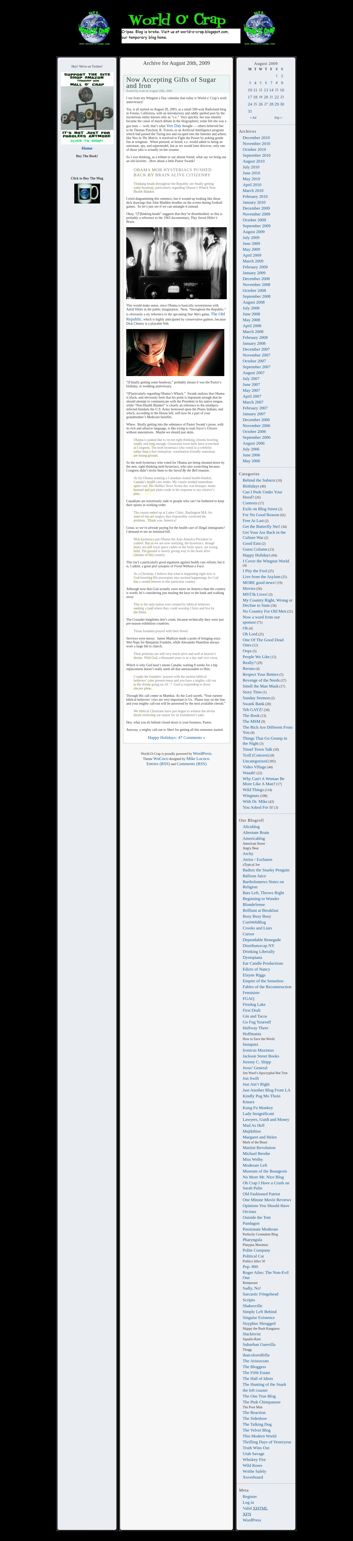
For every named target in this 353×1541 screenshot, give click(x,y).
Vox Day (173, 125)
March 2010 (253, 190)
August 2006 (254, 443)
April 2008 (252, 325)
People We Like (256, 656)
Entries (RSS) (158, 763)
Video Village (254, 766)
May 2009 (251, 249)
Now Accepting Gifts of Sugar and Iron (171, 82)
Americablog (254, 838)
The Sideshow (255, 1418)
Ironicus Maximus (258, 1050)
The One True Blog (259, 1396)
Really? (249, 662)
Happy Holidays (257, 555)
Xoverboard (253, 1477)
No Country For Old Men (264, 611)
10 (250, 89)
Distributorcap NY (259, 945)
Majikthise (252, 1131)
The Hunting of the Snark (264, 1384)
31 (250, 111)
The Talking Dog (257, 1424)
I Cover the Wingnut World (266, 560)
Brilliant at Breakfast (260, 910)
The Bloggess (254, 1366)
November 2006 (256, 425)
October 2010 (254, 149)
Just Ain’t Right (256, 1084)
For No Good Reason (261, 514)
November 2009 (256, 214)
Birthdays (251, 486)
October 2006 (254, 431)
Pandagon (251, 1223)
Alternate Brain (256, 832)
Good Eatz (252, 543)
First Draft (252, 1010)
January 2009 (254, 272)
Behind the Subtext (259, 480)
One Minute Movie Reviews (267, 1199)
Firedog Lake (254, 1004)
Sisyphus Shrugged (259, 1323)
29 (277, 104)
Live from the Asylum (261, 576)
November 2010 (256, 143)
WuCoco (160, 758)
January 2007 (254, 413)
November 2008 (256, 284)
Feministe (251, 992)
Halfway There (255, 1027)
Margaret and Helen (260, 1137)
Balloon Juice (254, 875)
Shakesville (252, 1305)
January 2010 (254, 202)
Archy (248, 853)
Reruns (249, 668)
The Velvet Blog (257, 1430)
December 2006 (256, 419)
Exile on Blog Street (260, 508)
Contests (250, 502)
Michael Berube (256, 1153)
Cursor (248, 933)
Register (250, 1496)
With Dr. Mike (255, 801)
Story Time (252, 691)
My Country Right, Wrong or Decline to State (267, 603)
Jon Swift (251, 1078)
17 (250, 97)
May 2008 (251, 319)
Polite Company (256, 1250)
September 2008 (257, 296)
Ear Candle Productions (263, 963)
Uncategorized (255, 761)
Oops (247, 650)
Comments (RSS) (191, 763)
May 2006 (251, 460)
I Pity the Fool (255, 570)
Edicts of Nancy (256, 969)
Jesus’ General (255, 1067)
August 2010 (254, 161)
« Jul (253, 117)
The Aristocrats (256, 1360)
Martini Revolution (259, 1147)
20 (266, 97)
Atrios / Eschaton (257, 859)
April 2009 (252, 255)
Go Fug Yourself (257, 1021)
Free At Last (253, 520)
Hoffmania (252, 1033)
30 (282, 104)
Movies (249, 588)
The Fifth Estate (256, 1372)
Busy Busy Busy (257, 916)
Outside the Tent (257, 1217)
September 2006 (257, 437)
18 (255, 97)
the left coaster (255, 1390)
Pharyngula (252, 1239)
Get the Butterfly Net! (261, 526)
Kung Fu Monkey (258, 1107)
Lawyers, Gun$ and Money (266, 1119)
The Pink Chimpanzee (262, 1401)
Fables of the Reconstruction (267, 986)
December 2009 (256, 208)
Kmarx (248, 1101)
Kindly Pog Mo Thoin (261, 1095)
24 (250, 104)
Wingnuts (251, 795)
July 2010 (251, 167)
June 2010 (251, 172)
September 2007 (257, 366)
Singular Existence (259, 1317)
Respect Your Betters (260, 674)
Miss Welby (253, 1159)
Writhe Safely (254, 1471)
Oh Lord (250, 633)
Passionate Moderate (260, 1229)
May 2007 (251, 390)
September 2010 (257, 155)
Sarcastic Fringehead (260, 1294)
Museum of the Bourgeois (265, 1171)
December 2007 (256, 349)
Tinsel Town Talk (257, 749)
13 (266, 89)
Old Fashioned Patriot (261, 1193)
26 (260, 104)
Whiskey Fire (254, 1459)
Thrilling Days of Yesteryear (267, 1441)
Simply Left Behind (260, 1311)
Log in (248, 1502)
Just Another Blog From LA (266, 1090)
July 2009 (251, 237)
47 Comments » (191, 737)
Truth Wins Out (256, 1447)
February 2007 (255, 407)
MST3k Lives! (255, 594)
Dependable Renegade (262, 939)
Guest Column (255, 549)
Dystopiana (252, 957)
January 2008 (254, 343)
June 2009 (251, 243)
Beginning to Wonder (261, 898)
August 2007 (254, 372)
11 (255, 89)
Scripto (249, 1299)
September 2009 (257, 225)
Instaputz (250, 1044)
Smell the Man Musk (260, 686)
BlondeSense (254, 904)
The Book (251, 715)
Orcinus (249, 1211)
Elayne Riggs (254, 974)
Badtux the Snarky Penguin (266, 869)
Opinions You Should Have (266, 1205)
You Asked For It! (258, 807)
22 (277, 97)
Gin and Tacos (255, 1016)
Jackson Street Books (261, 1056)
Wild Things (253, 789)
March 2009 (253, 261)
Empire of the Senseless (263, 980)
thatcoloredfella (256, 1354)
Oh (245, 628)
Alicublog (251, 826)
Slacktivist (252, 1333)
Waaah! (249, 772)
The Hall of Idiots (258, 1378)
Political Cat (253, 1256)
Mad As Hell (254, 1125)
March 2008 (253, 331)
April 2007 (252, 396)
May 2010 (251, 178)
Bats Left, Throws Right (263, 892)
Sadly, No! (252, 1288)
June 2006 (251, 454)
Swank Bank (253, 703)
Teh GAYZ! (253, 709)
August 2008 (254, 302)
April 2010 (252, 184)
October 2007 (254, 360)
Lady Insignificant (258, 1113)
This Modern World (259, 1436)
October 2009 (254, 219)
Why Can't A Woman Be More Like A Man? (263, 781)
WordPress (252, 1519)
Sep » (278, 117)
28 (271, 104)
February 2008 (255, 337)
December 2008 (256, 278)
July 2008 (251, 308)
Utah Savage (253, 1453)
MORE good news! (259, 582)
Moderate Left (255, 1165)
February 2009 (255, 266)
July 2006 (251, 449)
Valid (255, 1508)
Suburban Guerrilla (259, 1344)
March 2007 (253, 402)
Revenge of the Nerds (261, 680)
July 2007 (251, 378)
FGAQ (248, 998)
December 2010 (256, 137)
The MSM (251, 721)
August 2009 (254, 231)
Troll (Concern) (256, 755)
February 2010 (255, 196)
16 (282, 89)
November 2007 (256, 355)
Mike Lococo (197, 758)
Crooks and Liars (257, 927)
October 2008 (254, 290)
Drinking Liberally (259, 951)
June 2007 (251, 384)
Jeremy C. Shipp (257, 1061)
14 (271, 89)
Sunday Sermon (256, 697)
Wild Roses (252, 1465)
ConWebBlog (254, 922)
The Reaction (254, 1412)
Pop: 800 (250, 1266)
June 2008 (251, 313)
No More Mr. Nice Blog (263, 1176)
